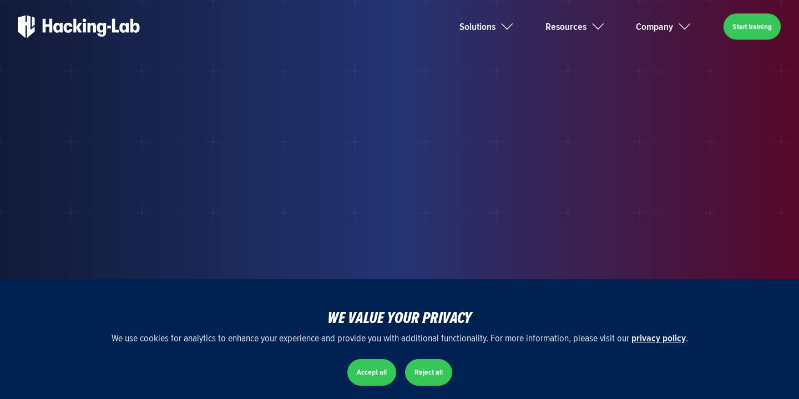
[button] (500, 26)
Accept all (372, 372)
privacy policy (658, 338)
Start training (752, 26)
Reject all (428, 372)
